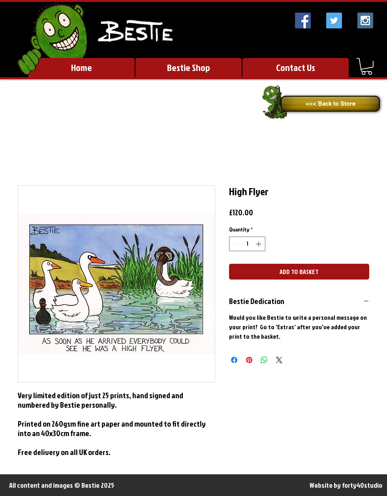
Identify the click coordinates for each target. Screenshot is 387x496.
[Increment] (259, 244)
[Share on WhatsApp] (264, 360)
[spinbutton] (247, 244)
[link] (367, 66)
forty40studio (362, 485)
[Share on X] (279, 360)
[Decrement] (235, 244)
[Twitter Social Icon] (334, 20)
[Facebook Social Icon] (303, 20)
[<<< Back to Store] (330, 104)
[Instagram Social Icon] (365, 20)
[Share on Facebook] (234, 360)
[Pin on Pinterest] (249, 360)
